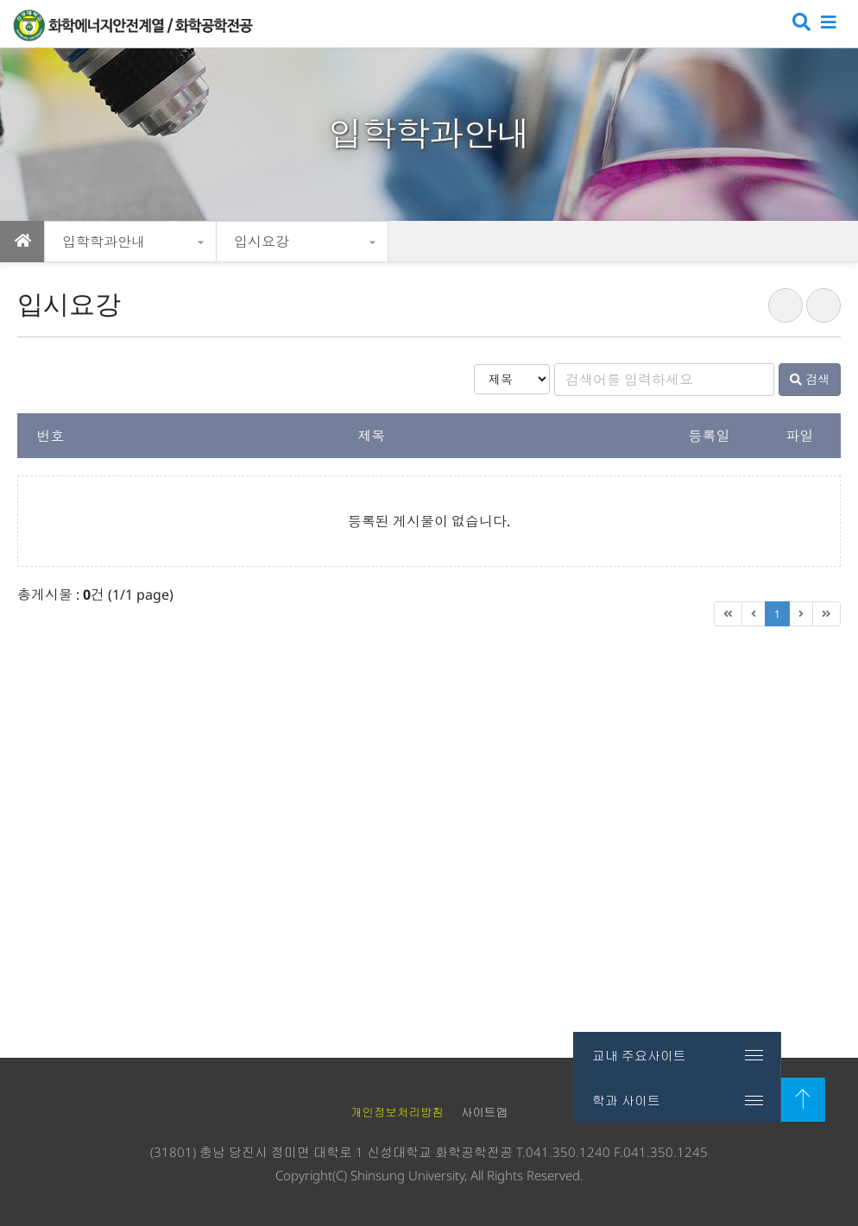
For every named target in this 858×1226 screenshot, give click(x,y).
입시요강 (261, 241)
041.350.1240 (568, 1151)
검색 (800, 24)
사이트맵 (484, 1112)
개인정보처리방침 (397, 1112)
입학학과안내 (103, 241)
